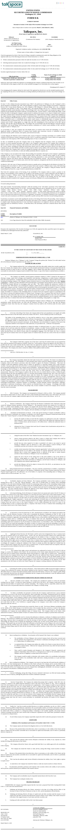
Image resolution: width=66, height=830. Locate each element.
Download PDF (60, 3)
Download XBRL (63, 3)
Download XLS (62, 3)
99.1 (2, 217)
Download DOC (58, 3)
